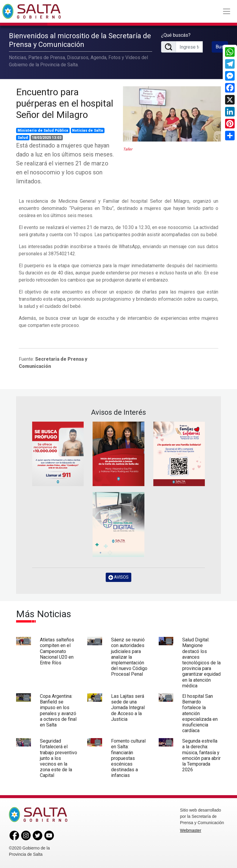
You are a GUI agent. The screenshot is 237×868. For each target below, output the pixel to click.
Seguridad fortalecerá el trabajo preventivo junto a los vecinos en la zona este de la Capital (58, 758)
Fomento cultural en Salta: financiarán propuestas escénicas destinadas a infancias (128, 758)
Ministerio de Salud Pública (43, 130)
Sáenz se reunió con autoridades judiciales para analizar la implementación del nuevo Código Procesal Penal (129, 657)
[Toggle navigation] (227, 11)
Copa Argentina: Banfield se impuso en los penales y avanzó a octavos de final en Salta (58, 710)
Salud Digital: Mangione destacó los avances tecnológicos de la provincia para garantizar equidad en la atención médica (201, 663)
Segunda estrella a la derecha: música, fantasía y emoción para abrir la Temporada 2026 (201, 755)
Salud (23, 138)
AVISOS (118, 577)
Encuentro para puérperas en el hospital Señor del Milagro (64, 103)
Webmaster (190, 830)
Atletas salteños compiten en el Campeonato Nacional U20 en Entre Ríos (57, 651)
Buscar (222, 47)
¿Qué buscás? (176, 35)
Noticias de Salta (87, 130)
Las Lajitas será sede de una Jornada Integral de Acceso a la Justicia (128, 707)
